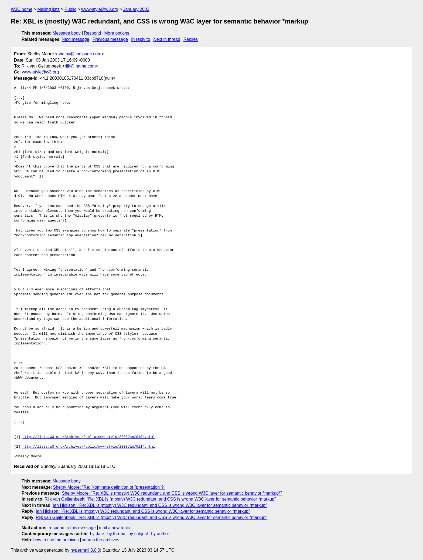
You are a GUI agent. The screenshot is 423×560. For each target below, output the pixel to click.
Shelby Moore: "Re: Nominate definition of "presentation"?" (109, 487)
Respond (92, 33)
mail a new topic (114, 527)
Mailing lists (48, 9)
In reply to (140, 39)
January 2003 (136, 9)
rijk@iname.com (80, 66)
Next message (75, 39)
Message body (67, 33)
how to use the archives (56, 540)
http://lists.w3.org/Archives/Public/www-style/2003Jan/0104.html (88, 437)
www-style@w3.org (99, 9)
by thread (116, 533)
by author (160, 533)
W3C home (21, 9)
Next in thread (166, 39)
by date (97, 533)
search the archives (101, 540)
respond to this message (72, 527)
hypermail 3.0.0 (85, 550)
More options (116, 33)
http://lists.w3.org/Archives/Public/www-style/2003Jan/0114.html (88, 446)
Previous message (110, 39)
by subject (138, 533)
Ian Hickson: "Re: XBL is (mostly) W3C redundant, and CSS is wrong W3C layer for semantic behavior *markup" (160, 505)
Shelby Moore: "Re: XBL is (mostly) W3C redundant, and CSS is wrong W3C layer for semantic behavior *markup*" (172, 493)
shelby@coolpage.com (79, 54)
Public (70, 9)
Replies (190, 39)
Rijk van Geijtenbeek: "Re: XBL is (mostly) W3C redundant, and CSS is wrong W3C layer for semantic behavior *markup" (160, 499)
